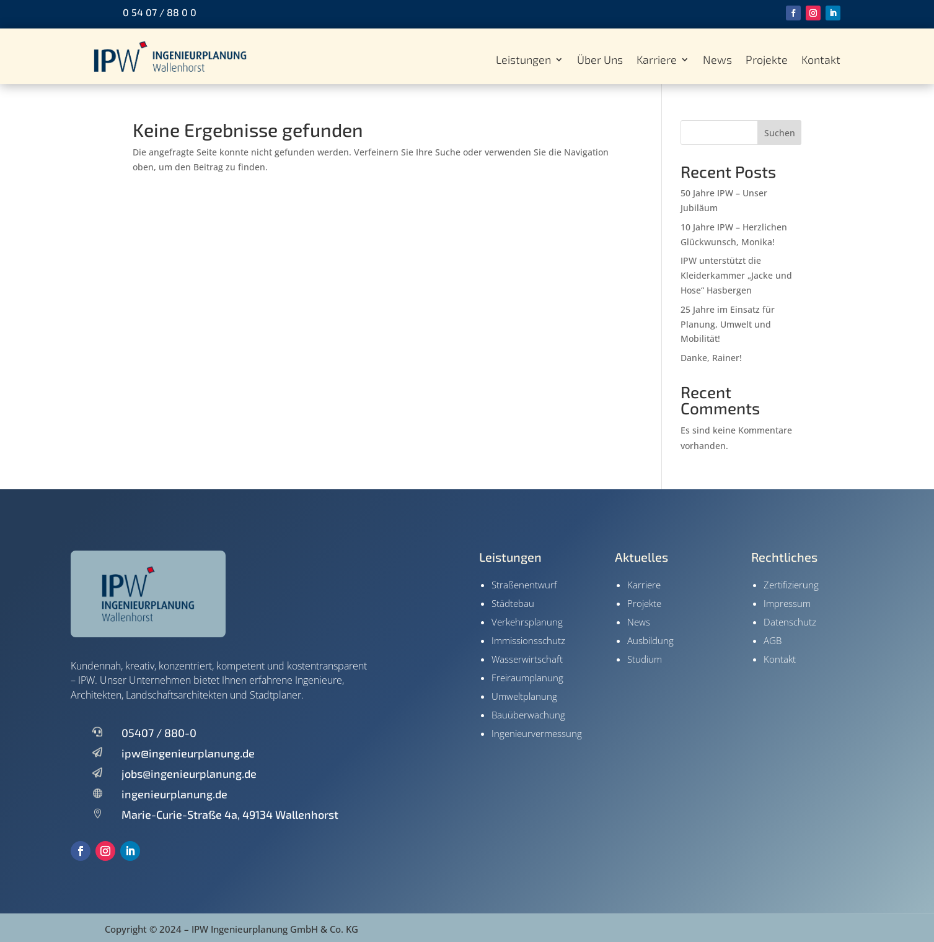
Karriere (657, 60)
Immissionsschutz (528, 640)
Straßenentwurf (524, 584)
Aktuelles (641, 556)
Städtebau (512, 603)
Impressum (787, 603)
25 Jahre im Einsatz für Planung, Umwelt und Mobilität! (728, 324)
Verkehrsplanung (527, 622)
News (717, 60)
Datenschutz (790, 622)
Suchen (779, 133)
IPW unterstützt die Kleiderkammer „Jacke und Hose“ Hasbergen (736, 275)
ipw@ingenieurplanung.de (188, 753)
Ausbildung (650, 640)
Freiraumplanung (527, 677)
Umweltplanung (524, 696)
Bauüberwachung (528, 715)
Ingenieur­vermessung (536, 733)
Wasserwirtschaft (527, 659)
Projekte (767, 60)
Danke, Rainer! (711, 358)
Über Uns (600, 60)
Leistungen (523, 60)
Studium (644, 659)
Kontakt (820, 60)
